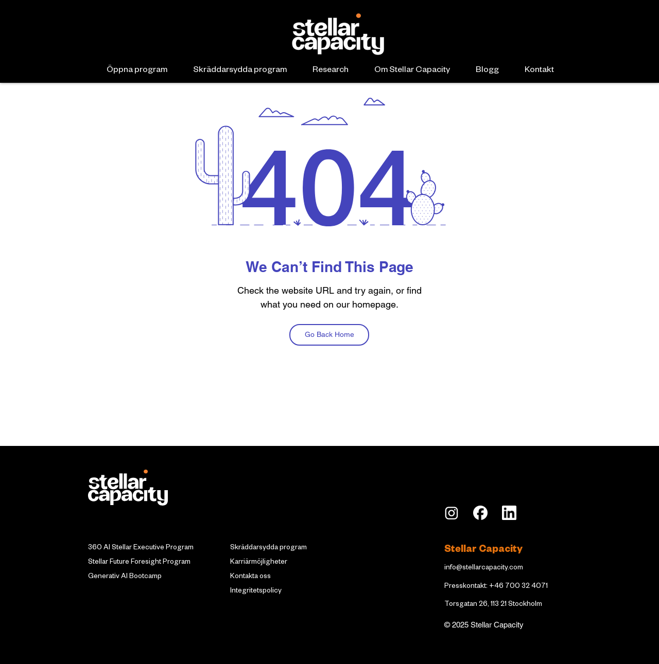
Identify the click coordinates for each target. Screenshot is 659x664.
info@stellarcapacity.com (483, 568)
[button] (136, 71)
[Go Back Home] (329, 335)
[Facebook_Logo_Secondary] (480, 513)
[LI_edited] (509, 513)
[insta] (451, 513)
